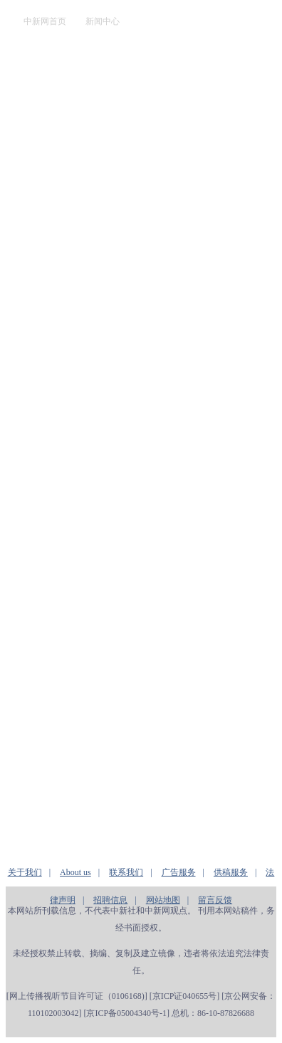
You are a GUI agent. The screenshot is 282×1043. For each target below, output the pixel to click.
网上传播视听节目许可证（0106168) (77, 996)
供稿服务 (231, 872)
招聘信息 (110, 900)
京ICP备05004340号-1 (126, 1013)
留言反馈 (215, 900)
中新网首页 (45, 21)
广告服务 (179, 872)
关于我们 (25, 872)
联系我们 (126, 872)
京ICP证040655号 (184, 996)
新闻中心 (102, 21)
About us (75, 872)
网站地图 (163, 900)
